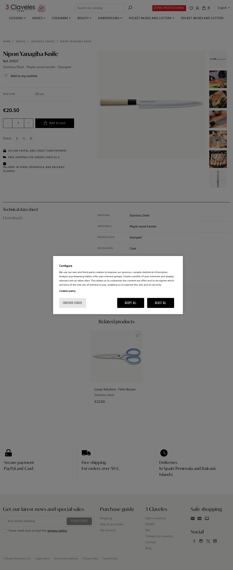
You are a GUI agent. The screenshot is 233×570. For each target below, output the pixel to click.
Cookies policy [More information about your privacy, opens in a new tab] (67, 290)
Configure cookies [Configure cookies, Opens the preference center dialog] (72, 302)
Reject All (160, 302)
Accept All (130, 302)
